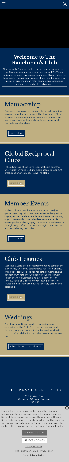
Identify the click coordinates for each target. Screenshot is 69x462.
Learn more (16, 238)
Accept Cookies (34, 432)
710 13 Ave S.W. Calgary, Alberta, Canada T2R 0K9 (34, 399)
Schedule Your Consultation (26, 346)
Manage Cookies (33, 446)
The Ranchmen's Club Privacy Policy (34, 451)
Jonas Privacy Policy (34, 455)
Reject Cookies (34, 440)
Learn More (16, 133)
